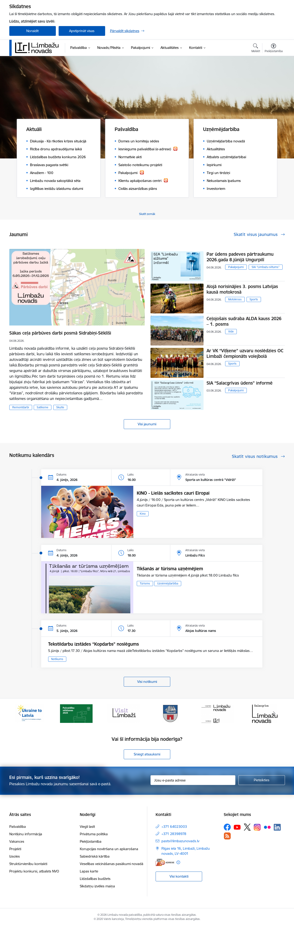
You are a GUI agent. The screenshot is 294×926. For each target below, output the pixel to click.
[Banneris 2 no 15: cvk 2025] (76, 713)
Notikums (57, 659)
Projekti (15, 849)
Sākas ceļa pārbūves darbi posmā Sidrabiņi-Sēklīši (60, 333)
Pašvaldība (17, 826)
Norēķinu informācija (25, 834)
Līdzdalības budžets (95, 878)
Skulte (60, 407)
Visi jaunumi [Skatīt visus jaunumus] (147, 424)
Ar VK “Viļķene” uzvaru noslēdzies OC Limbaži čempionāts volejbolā (245, 353)
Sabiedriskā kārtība (95, 856)
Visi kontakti (179, 876)
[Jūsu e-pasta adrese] (192, 780)
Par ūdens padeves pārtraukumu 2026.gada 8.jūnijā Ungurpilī (240, 256)
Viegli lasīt (87, 826)
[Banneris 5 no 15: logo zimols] (217, 713)
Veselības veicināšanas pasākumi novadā (111, 864)
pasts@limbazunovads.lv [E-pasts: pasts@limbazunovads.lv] (180, 841)
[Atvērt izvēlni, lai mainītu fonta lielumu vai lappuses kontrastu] (273, 48)
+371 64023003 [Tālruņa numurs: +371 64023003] (174, 826)
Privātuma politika (94, 834)
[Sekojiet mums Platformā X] (247, 827)
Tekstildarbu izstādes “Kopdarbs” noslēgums (93, 644)
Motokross (235, 299)
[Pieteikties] (261, 780)
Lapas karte (89, 871)
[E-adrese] (165, 862)
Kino (143, 513)
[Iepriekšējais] (20, 713)
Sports (254, 299)
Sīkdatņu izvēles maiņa (97, 886)
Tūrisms (145, 583)
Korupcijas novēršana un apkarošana (109, 849)
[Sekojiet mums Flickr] (267, 827)
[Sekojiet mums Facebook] (227, 827)
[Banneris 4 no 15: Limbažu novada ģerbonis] (170, 713)
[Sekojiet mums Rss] (227, 835)
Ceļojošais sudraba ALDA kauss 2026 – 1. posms (244, 321)
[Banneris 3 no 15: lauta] (123, 713)
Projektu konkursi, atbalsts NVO (34, 871)
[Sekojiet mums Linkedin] (277, 827)
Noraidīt (32, 31)
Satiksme (42, 407)
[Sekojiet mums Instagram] (257, 827)
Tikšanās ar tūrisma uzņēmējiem (170, 568)
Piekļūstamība (90, 841)
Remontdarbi (20, 407)
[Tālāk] (274, 713)
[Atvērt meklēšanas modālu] (255, 48)
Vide (231, 331)
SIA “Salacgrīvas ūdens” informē (240, 383)
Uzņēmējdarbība (167, 583)
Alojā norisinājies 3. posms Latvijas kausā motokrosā (242, 289)
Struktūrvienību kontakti (28, 864)
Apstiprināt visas (81, 31)
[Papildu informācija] (178, 862)
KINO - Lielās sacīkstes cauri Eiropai (173, 493)
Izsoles (14, 856)
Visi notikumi (147, 681)
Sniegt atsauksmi (147, 754)
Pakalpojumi (236, 267)
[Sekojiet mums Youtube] (237, 827)
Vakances (16, 841)
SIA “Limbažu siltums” (266, 267)
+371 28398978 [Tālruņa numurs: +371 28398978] (173, 834)
